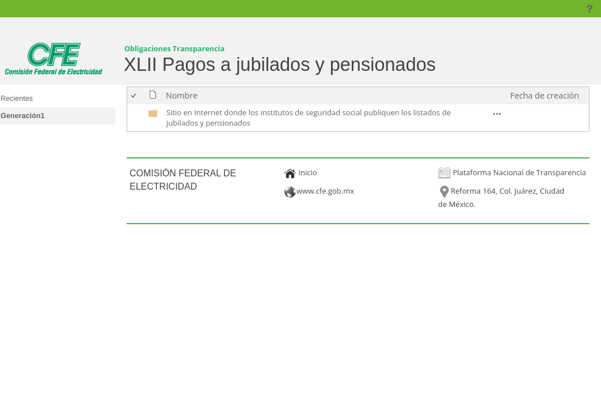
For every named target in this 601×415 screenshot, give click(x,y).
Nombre (181, 95)
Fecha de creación (544, 95)
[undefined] (153, 115)
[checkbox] (134, 95)
